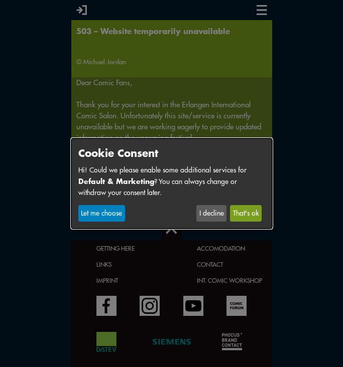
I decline (211, 213)
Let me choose (101, 213)
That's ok (246, 213)
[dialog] (171, 183)
